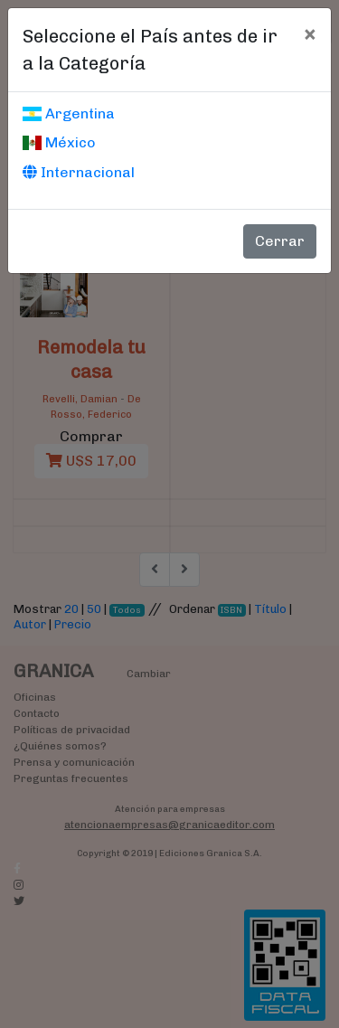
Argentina (69, 113)
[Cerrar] (309, 33)
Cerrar (280, 241)
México (59, 142)
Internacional (79, 172)
